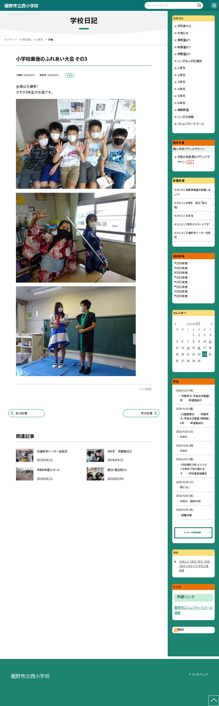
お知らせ (182, 33)
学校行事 (203, 566)
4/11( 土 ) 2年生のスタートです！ (192, 224)
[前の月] (175, 324)
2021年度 (182, 287)
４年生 (181, 89)
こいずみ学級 (185, 117)
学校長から (184, 26)
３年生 (181, 82)
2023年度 (182, 277)
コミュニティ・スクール (190, 123)
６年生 (181, 103)
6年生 (189, 566)
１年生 (181, 68)
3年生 (207, 561)
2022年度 (182, 282)
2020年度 (182, 291)
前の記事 (21, 413)
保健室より (183, 54)
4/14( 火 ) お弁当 (183, 216)
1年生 (193, 561)
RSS (181, 630)
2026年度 (182, 263)
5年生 (182, 566)
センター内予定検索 (192, 532)
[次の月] (211, 324)
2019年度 (182, 296)
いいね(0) (145, 389)
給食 (181, 570)
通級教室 (183, 109)
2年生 (199, 561)
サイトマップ (200, 674)
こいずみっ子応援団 (189, 61)
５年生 (181, 96)
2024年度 (182, 273)
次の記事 (146, 413)
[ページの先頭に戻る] (214, 701)
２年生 (181, 75)
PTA (195, 566)
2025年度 (182, 268)
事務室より (183, 40)
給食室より (183, 47)
